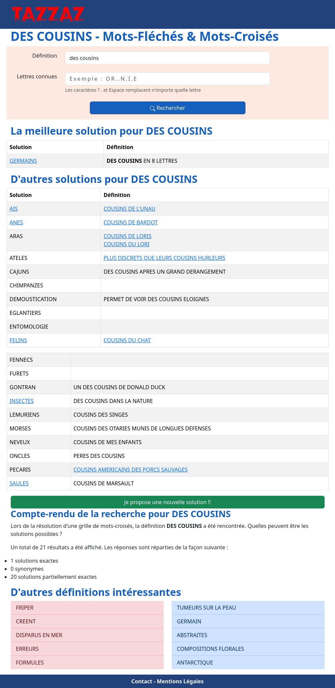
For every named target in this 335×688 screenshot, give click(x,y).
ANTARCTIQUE (195, 662)
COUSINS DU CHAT (127, 340)
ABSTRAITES (192, 635)
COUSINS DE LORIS (128, 236)
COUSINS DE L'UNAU (130, 208)
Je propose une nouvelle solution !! (167, 502)
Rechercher (167, 108)
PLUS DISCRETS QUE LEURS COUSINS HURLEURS (164, 258)
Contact (141, 681)
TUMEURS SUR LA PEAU (206, 607)
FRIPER (25, 607)
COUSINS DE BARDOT (131, 222)
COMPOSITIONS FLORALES (210, 648)
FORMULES (30, 662)
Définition (44, 55)
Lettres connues (37, 76)
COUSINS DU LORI (127, 244)
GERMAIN (189, 621)
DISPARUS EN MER (39, 635)
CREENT (26, 621)
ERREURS (27, 648)
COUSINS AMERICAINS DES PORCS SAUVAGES (130, 469)
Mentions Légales (180, 681)
